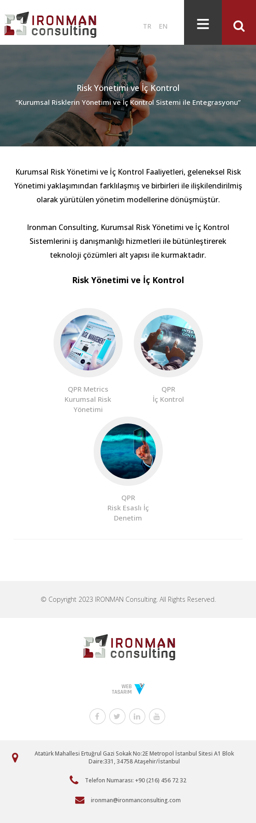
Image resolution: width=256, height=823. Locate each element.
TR (147, 26)
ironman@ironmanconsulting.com (136, 800)
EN (163, 26)
